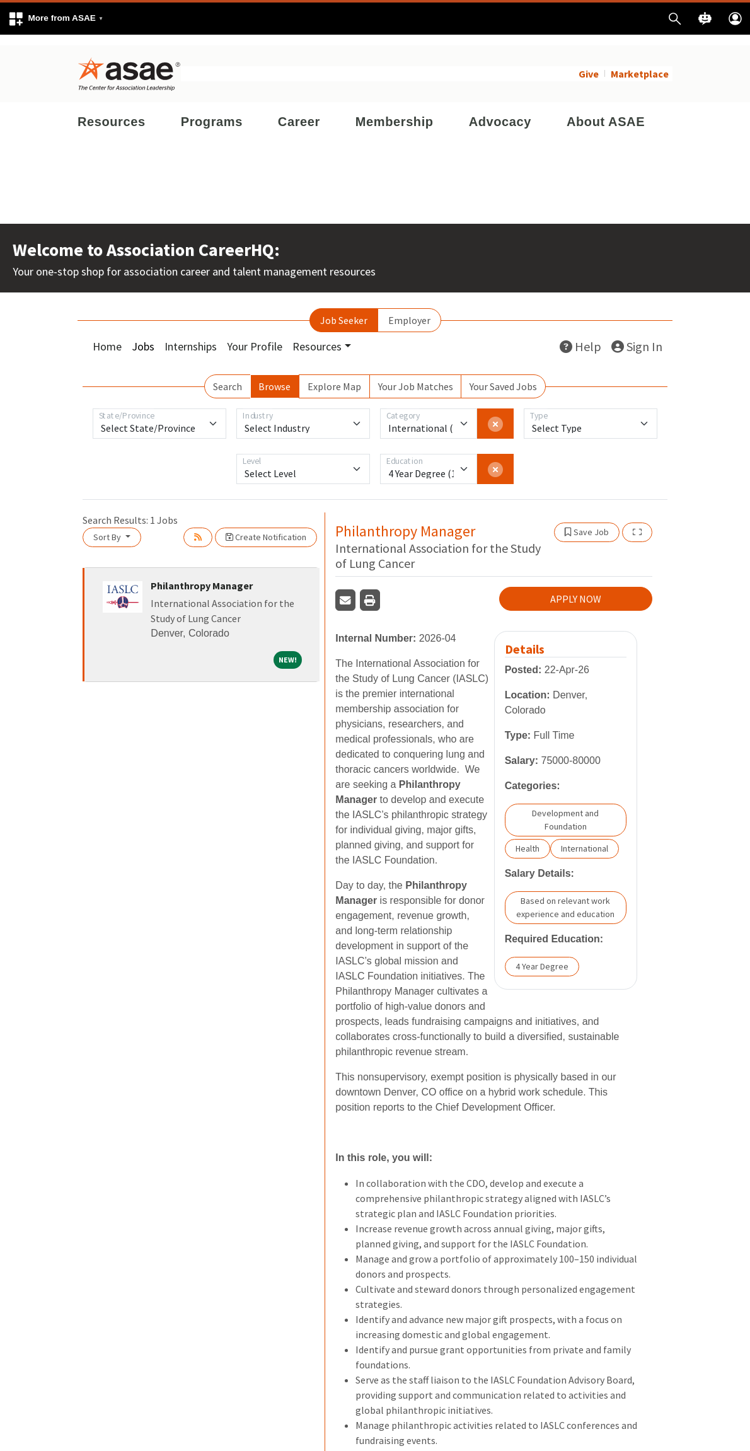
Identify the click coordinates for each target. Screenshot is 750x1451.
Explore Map (334, 375)
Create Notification (266, 526)
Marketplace (640, 63)
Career (299, 111)
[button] (55, 19)
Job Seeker (343, 309)
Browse (274, 375)
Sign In (636, 336)
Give (589, 63)
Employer (409, 309)
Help (580, 336)
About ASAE (606, 111)
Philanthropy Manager (202, 575)
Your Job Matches (415, 375)
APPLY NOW (575, 588)
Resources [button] (317, 335)
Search (227, 375)
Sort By (108, 526)
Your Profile (254, 335)
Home (107, 335)
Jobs (143, 335)
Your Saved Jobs (503, 375)
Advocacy (500, 111)
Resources (112, 111)
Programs (212, 111)
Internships (190, 335)
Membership (394, 111)
